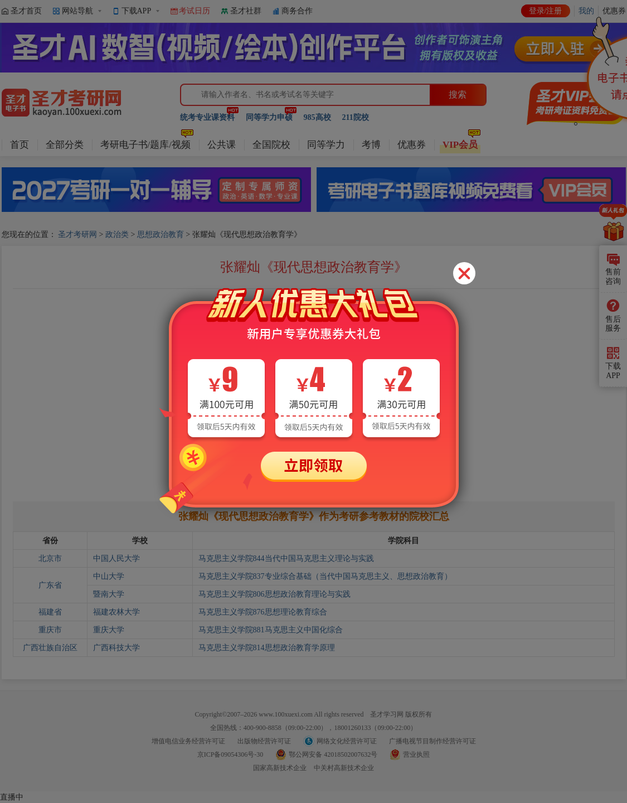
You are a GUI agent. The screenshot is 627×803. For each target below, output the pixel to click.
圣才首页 (26, 11)
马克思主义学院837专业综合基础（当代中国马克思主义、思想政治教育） (325, 576)
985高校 (317, 117)
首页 (19, 144)
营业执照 (416, 754)
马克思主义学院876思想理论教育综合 (262, 612)
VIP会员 (460, 144)
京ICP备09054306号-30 (230, 754)
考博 (371, 144)
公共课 (221, 144)
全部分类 (65, 144)
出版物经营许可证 (264, 741)
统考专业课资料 (207, 117)
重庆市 (50, 630)
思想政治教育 (160, 234)
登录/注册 (545, 11)
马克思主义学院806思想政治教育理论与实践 (274, 594)
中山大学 (108, 576)
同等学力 (326, 144)
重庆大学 (108, 630)
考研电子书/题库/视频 (145, 144)
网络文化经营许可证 (347, 741)
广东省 (50, 585)
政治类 (117, 234)
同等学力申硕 (269, 117)
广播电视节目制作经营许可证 (432, 741)
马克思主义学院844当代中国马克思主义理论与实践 (286, 558)
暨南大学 (108, 594)
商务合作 (297, 11)
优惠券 (411, 144)
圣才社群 (245, 11)
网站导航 (77, 11)
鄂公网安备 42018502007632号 (333, 754)
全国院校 (271, 144)
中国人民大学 (116, 558)
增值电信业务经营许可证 (188, 741)
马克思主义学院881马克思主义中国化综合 (270, 630)
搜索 (457, 94)
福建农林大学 (116, 612)
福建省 (50, 612)
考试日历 (194, 11)
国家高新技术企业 (280, 768)
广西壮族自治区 (50, 648)
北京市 (50, 558)
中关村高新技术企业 (344, 768)
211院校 (355, 117)
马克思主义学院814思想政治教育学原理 (266, 648)
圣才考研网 (77, 234)
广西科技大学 (116, 648)
